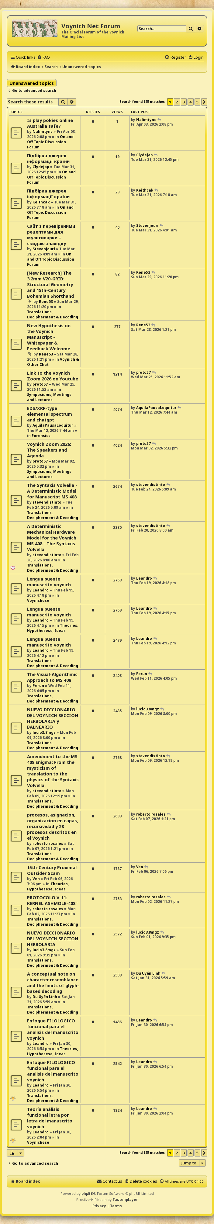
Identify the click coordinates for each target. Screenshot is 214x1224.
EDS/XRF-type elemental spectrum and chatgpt (49, 414)
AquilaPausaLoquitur (53, 425)
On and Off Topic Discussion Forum (50, 142)
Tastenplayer (125, 1199)
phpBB (87, 1193)
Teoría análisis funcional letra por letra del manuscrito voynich (49, 1117)
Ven (36, 878)
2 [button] (177, 102)
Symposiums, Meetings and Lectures (49, 397)
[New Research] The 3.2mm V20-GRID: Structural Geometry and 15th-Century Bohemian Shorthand (50, 284)
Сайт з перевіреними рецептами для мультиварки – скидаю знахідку (51, 234)
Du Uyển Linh (45, 996)
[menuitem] (43, 57)
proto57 (40, 384)
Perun (38, 685)
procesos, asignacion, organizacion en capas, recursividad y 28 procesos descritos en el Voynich (52, 826)
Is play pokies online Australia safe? (50, 123)
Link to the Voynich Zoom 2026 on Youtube (52, 376)
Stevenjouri (44, 248)
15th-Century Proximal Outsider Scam (52, 870)
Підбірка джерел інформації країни (48, 158)
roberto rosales (48, 843)
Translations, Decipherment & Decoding (52, 314)
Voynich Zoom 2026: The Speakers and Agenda (49, 450)
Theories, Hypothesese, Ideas (52, 628)
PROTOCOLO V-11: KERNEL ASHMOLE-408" (52, 900)
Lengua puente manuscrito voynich (49, 582)
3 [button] (184, 102)
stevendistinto (47, 502)
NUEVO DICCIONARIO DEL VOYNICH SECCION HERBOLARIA (52, 938)
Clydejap (41, 166)
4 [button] (190, 102)
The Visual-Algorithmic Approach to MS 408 (52, 677)
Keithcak (41, 202)
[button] (204, 102)
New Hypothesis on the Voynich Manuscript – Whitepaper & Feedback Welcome (49, 337)
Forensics (41, 435)
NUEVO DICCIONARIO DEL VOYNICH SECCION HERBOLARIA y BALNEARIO (52, 718)
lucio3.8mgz (44, 732)
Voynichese (38, 600)
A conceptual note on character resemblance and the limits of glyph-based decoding (53, 982)
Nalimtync (43, 131)
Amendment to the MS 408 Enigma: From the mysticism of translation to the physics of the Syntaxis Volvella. (53, 771)
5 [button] (197, 102)
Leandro (41, 590)
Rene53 (46, 301)
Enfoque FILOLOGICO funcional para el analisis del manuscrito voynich (52, 1029)
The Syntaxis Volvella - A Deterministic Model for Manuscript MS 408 (52, 491)
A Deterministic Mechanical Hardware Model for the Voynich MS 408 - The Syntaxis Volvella (51, 537)
